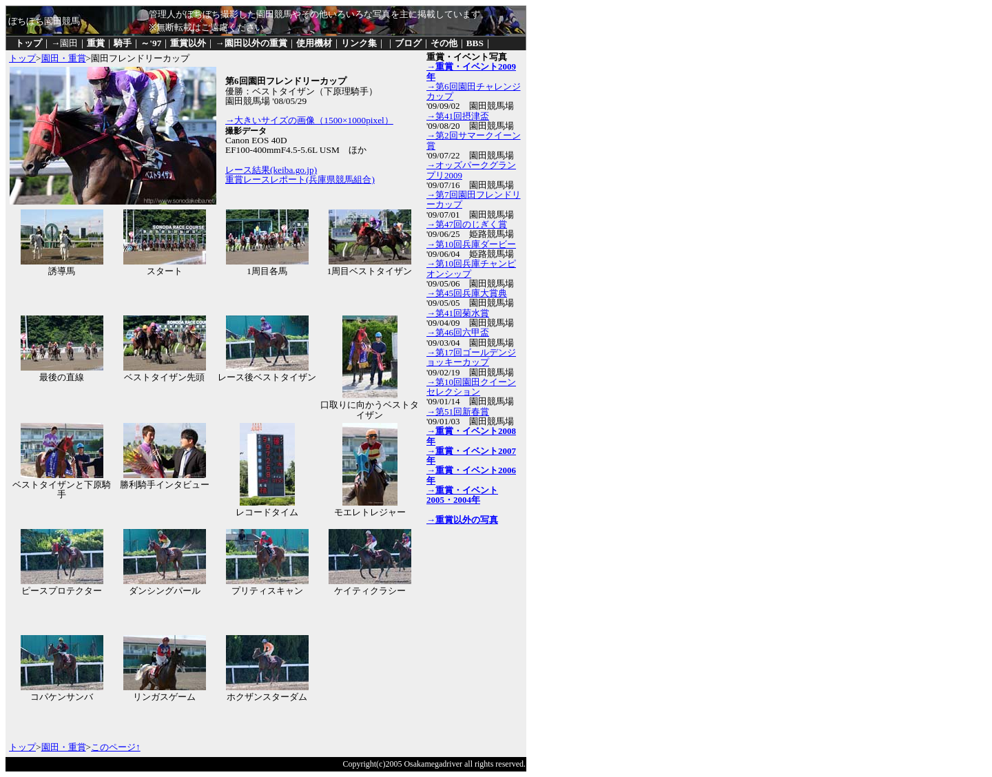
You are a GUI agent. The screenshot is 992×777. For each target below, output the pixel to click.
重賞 (96, 43)
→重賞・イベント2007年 (471, 456)
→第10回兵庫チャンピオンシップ (471, 268)
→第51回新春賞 (457, 411)
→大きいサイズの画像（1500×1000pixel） (309, 120)
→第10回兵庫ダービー (471, 244)
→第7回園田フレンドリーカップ (473, 199)
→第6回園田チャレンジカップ (473, 91)
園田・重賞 (63, 58)
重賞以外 (188, 43)
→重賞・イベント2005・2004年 (462, 495)
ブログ (408, 43)
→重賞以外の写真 (462, 520)
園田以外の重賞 (256, 43)
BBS (475, 43)
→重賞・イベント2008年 (471, 436)
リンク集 (359, 43)
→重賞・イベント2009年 (471, 71)
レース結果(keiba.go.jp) (271, 170)
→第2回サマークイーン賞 (473, 140)
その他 (444, 43)
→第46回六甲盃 (457, 332)
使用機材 (314, 43)
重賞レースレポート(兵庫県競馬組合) (300, 179)
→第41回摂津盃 (457, 116)
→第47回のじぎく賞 (466, 224)
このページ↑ (116, 747)
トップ (28, 43)
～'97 (151, 43)
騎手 (123, 43)
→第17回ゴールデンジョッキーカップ (471, 357)
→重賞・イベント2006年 (471, 475)
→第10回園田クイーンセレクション (471, 387)
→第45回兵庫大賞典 (466, 293)
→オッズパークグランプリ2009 (471, 170)
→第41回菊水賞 (457, 313)
